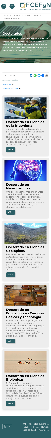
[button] (3, 6)
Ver (10, 149)
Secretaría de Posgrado (12, 18)
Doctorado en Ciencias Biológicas (25, 378)
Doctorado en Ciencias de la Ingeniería (25, 124)
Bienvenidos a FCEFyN (10, 16)
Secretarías (37, 16)
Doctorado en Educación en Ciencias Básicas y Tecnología (25, 313)
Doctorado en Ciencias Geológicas (25, 249)
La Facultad (25, 16)
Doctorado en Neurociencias (18, 186)
